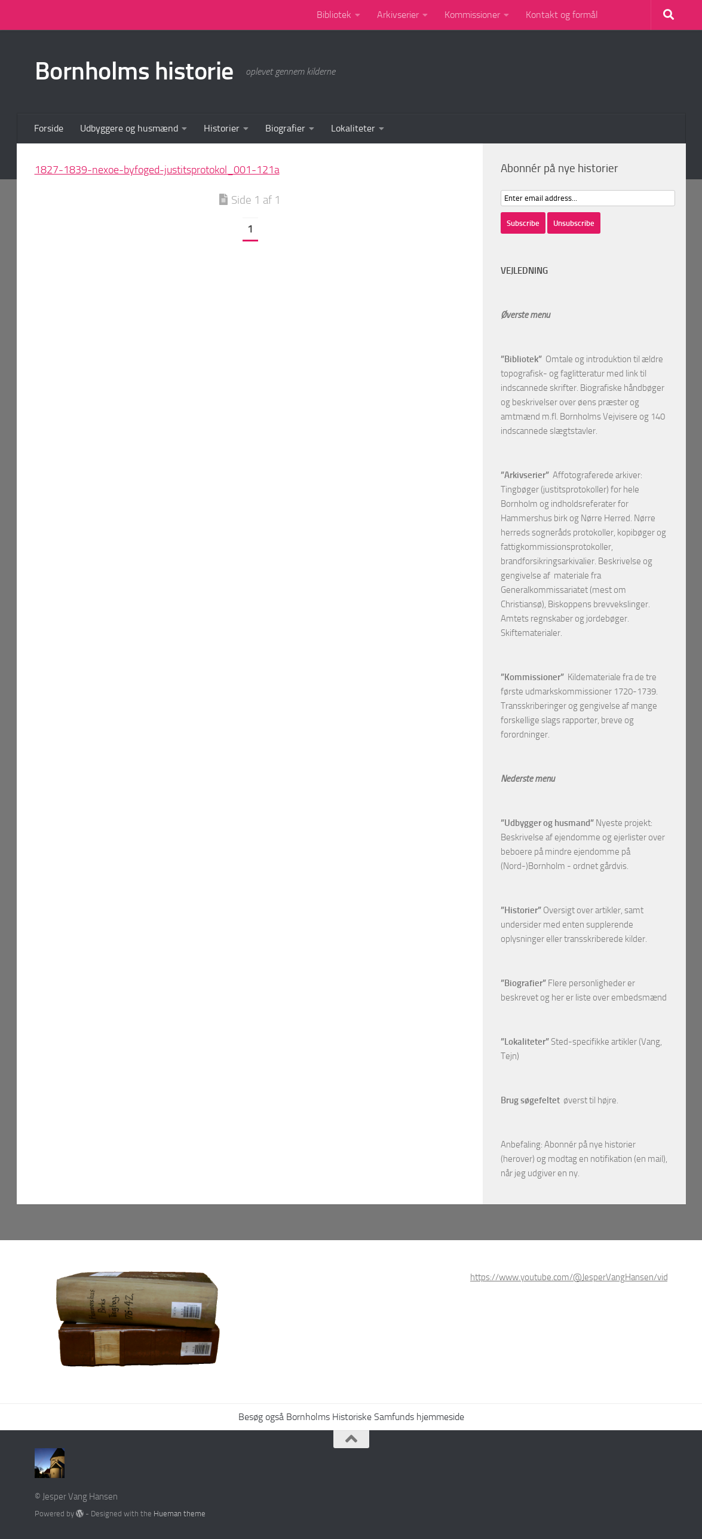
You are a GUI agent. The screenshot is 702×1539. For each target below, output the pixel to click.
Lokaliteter (353, 128)
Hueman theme (180, 1513)
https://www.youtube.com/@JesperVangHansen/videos (576, 1277)
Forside (48, 128)
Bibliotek (334, 14)
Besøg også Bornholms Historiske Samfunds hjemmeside (351, 1416)
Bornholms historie (134, 71)
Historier (222, 128)
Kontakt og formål (562, 14)
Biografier (285, 128)
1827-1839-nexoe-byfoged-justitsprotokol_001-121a (157, 169)
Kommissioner (472, 14)
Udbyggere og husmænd (129, 128)
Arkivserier (398, 14)
